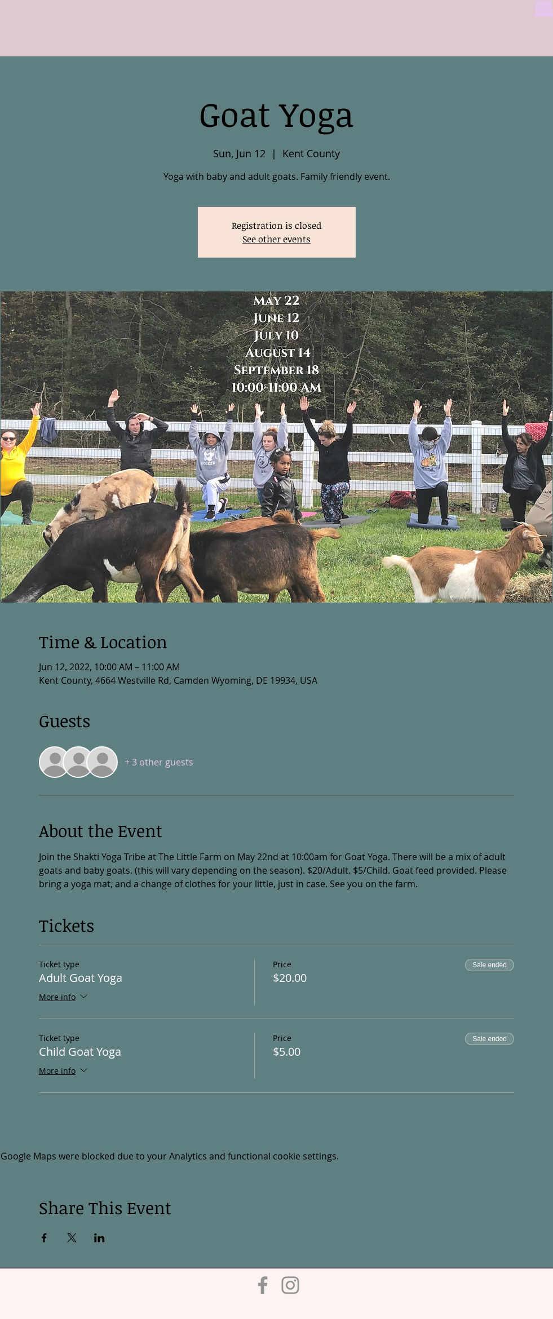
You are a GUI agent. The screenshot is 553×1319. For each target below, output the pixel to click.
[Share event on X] (72, 1237)
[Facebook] (263, 1285)
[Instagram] (290, 1285)
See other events (276, 239)
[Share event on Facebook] (44, 1237)
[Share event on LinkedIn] (99, 1237)
